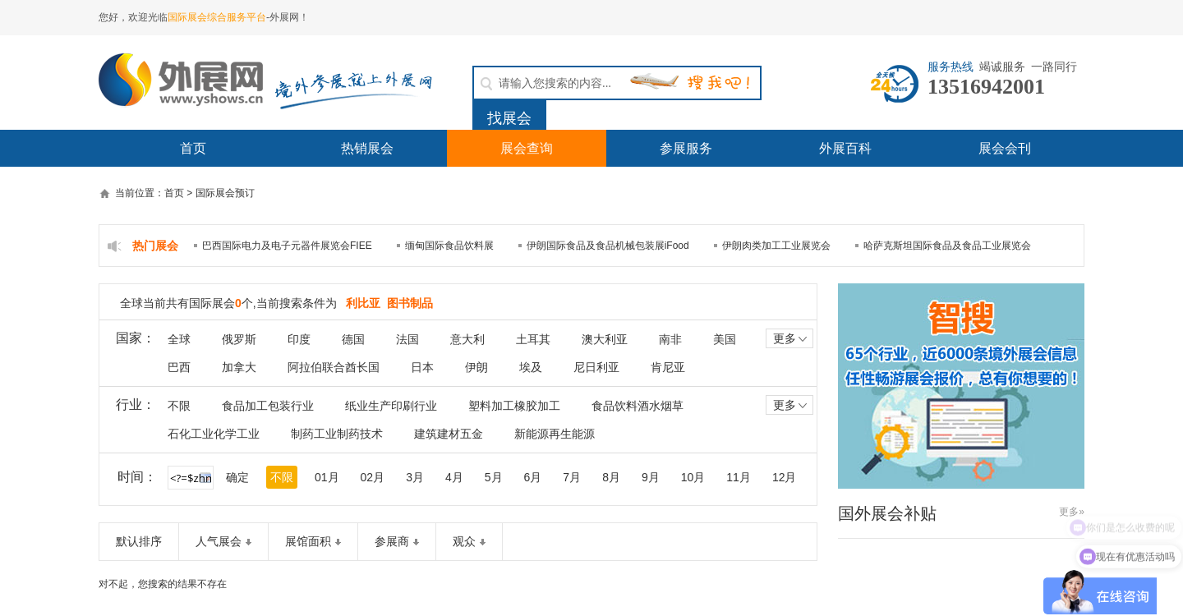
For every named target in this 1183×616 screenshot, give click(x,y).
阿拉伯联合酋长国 (334, 367)
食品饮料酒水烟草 (638, 405)
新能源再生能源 (554, 433)
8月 (611, 477)
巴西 (179, 367)
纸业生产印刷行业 (391, 405)
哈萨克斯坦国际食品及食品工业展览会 (947, 245)
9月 (651, 477)
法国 (407, 339)
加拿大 (239, 367)
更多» (1071, 511)
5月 (494, 477)
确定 (237, 477)
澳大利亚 (605, 339)
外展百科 (845, 148)
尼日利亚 (596, 367)
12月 (784, 477)
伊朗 (476, 367)
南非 (670, 339)
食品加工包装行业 (268, 405)
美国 (724, 339)
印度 (299, 339)
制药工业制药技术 (337, 433)
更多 (791, 338)
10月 (693, 477)
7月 (572, 477)
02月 (373, 477)
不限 (179, 405)
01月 (327, 477)
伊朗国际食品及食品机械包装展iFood (608, 245)
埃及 (530, 367)
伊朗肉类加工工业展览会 (776, 245)
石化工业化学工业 (214, 433)
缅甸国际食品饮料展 (449, 245)
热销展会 (367, 148)
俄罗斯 (239, 339)
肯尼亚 (668, 367)
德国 (353, 339)
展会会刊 (1004, 148)
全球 (179, 339)
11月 (738, 477)
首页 (193, 148)
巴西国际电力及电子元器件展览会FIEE (287, 245)
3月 (415, 477)
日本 (422, 367)
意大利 (467, 339)
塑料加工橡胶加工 (514, 405)
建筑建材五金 (448, 433)
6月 (533, 477)
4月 (454, 477)
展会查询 (526, 148)
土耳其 (533, 339)
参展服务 (686, 148)
